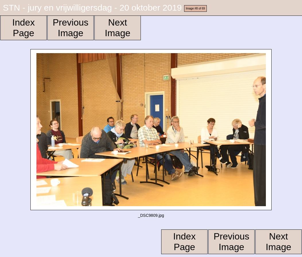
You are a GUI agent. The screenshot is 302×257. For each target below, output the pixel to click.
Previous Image (71, 27)
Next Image (117, 27)
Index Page (23, 27)
